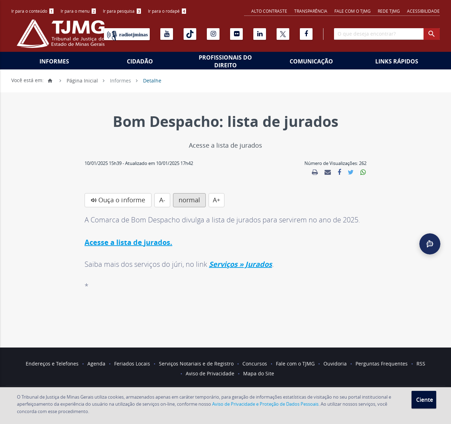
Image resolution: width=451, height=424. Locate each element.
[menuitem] (32, 11)
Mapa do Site (258, 373)
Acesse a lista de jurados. (128, 242)
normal (189, 200)
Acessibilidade (423, 11)
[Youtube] (166, 34)
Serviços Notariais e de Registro (196, 363)
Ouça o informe (121, 200)
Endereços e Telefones (52, 363)
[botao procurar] (432, 34)
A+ (216, 200)
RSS (420, 363)
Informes (54, 61)
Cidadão (140, 61)
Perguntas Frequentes (382, 363)
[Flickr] (236, 34)
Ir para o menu (78, 11)
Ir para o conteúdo (32, 11)
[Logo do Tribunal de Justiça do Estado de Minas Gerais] (62, 37)
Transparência (310, 11)
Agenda (96, 363)
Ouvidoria (335, 363)
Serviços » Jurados (240, 264)
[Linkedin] (259, 34)
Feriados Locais (132, 363)
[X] (283, 34)
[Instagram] (213, 34)
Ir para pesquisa (122, 11)
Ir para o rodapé (167, 11)
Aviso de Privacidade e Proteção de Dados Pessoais (265, 404)
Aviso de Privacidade (210, 373)
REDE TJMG (389, 11)
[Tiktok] (190, 34)
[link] (315, 172)
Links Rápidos (396, 61)
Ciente (424, 400)
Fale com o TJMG (352, 11)
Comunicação (311, 61)
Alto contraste (269, 11)
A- (162, 200)
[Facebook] (306, 34)
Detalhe (152, 80)
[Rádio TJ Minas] (127, 34)
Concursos (254, 363)
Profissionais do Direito (225, 61)
